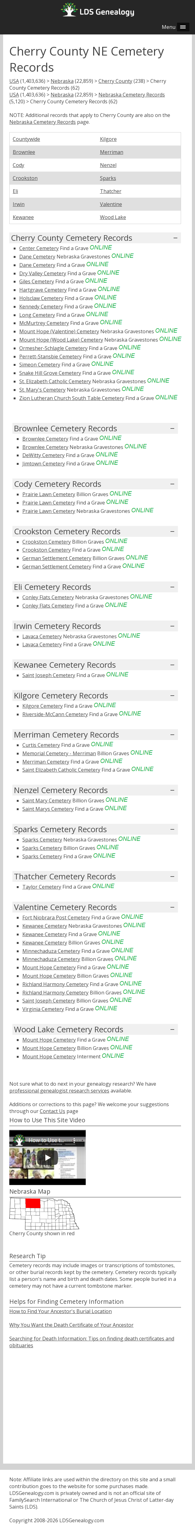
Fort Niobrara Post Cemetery (56, 917)
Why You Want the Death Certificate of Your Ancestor (71, 1324)
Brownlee (24, 152)
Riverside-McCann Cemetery (55, 714)
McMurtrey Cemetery (44, 323)
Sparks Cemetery (42, 839)
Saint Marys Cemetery (48, 808)
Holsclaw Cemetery (41, 298)
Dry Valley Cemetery (42, 273)
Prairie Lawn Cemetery (48, 494)
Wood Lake (113, 217)
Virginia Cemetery (43, 1009)
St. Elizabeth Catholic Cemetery (55, 381)
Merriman (111, 152)
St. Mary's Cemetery (42, 389)
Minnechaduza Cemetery (51, 951)
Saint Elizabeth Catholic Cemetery (61, 769)
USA (14, 81)
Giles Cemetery (36, 281)
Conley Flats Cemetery (48, 597)
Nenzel (108, 165)
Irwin (19, 204)
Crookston (25, 178)
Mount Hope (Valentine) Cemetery (59, 331)
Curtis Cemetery (41, 745)
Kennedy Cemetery (41, 306)
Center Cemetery (39, 248)
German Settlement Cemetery (56, 558)
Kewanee (23, 217)
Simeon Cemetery (39, 364)
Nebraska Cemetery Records (131, 94)
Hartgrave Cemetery (43, 289)
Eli (15, 191)
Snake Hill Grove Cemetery (50, 373)
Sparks (108, 178)
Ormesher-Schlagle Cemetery (53, 348)
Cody (18, 165)
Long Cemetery (37, 315)
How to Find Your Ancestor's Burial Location (60, 1311)
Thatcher (110, 191)
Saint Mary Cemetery (46, 800)
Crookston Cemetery (46, 541)
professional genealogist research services (59, 1090)
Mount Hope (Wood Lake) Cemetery (61, 339)
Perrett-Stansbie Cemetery (50, 356)
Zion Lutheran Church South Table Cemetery (71, 398)
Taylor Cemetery (41, 886)
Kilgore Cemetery (42, 705)
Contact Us (52, 1111)
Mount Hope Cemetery (49, 967)
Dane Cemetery (37, 256)
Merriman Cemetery (45, 761)
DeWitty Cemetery (43, 455)
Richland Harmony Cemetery (55, 984)
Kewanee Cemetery (44, 925)
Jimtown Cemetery (43, 463)
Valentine (111, 204)
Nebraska (62, 81)
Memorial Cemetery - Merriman (59, 753)
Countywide (26, 139)
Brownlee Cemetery (45, 438)
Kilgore (108, 139)
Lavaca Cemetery (42, 636)
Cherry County (115, 81)
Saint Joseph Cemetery (48, 675)
